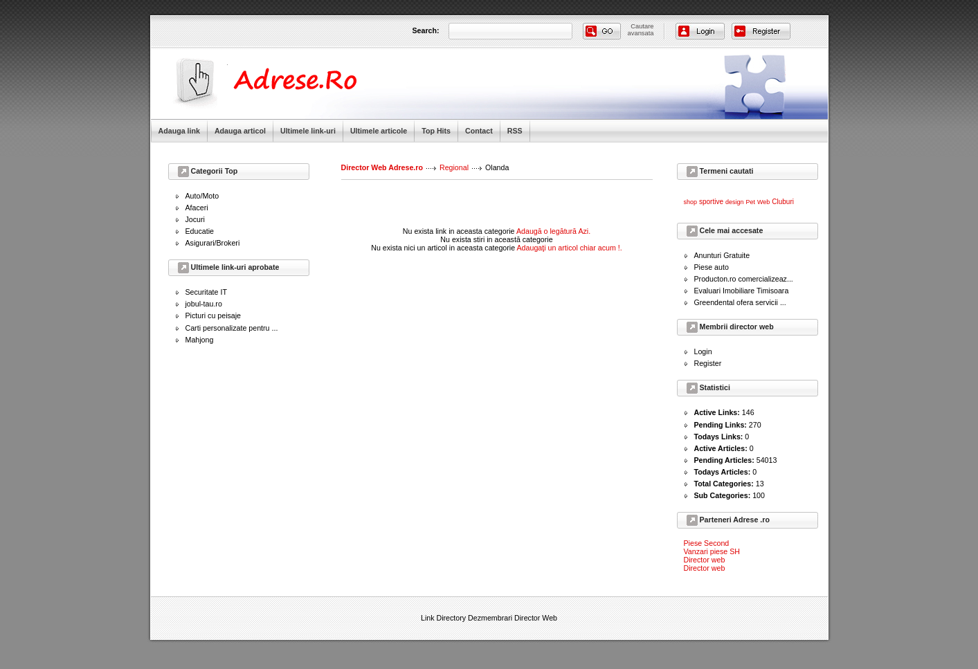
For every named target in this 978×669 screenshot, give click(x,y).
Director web (704, 560)
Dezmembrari (490, 618)
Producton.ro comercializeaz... (743, 279)
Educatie (199, 231)
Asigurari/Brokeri (212, 243)
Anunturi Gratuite (722, 255)
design (734, 202)
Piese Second (707, 543)
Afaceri (196, 207)
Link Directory (443, 618)
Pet (750, 202)
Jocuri (195, 219)
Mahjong (199, 340)
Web (763, 202)
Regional (454, 167)
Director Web (535, 618)
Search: (426, 30)
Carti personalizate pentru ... (231, 328)
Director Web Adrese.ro (382, 167)
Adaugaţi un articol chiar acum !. (569, 248)
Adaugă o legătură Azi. (553, 231)
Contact (479, 131)
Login (703, 351)
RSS (515, 131)
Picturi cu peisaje (213, 315)
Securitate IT (206, 292)
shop (691, 202)
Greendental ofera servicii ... (740, 302)
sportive (711, 201)
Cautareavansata (641, 30)
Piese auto (711, 267)
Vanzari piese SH (712, 551)
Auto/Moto (202, 196)
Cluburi (783, 201)
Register (708, 363)
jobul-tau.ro (203, 304)
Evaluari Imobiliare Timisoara (741, 290)
